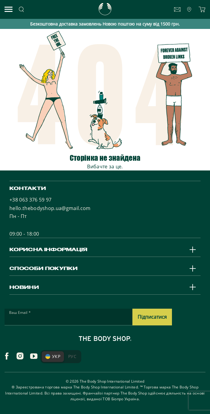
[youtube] (33, 356)
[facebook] (6, 356)
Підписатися (152, 317)
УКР (52, 356)
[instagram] (20, 356)
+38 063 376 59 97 (30, 199)
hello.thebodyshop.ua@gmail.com (50, 208)
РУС (72, 356)
